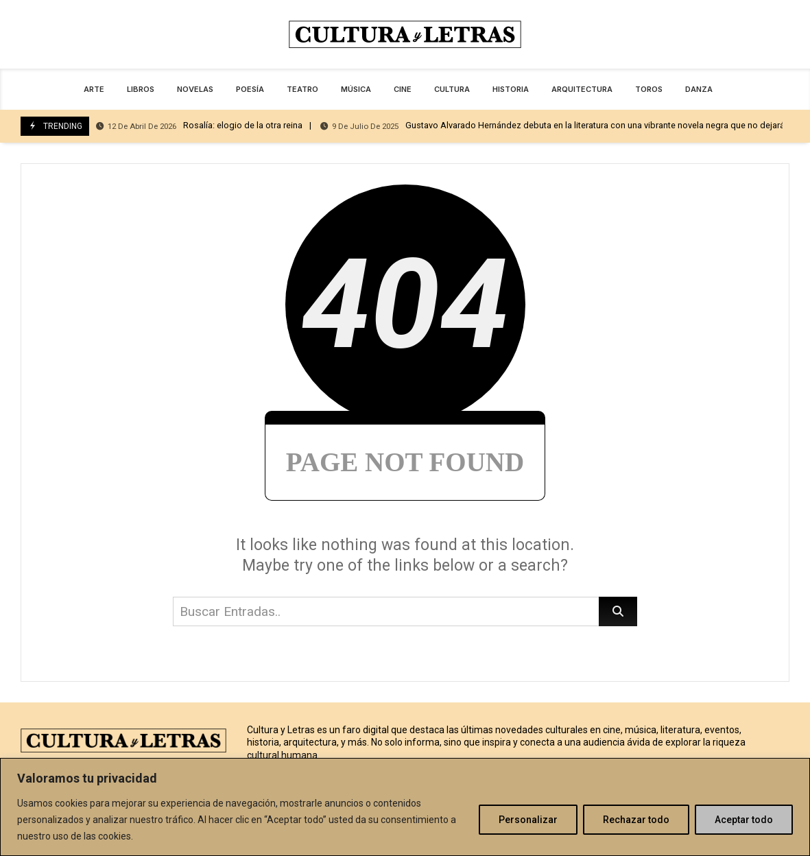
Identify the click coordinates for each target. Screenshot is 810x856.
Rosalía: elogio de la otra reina (199, 126)
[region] (405, 807)
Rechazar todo (636, 819)
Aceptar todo (744, 819)
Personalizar (528, 819)
